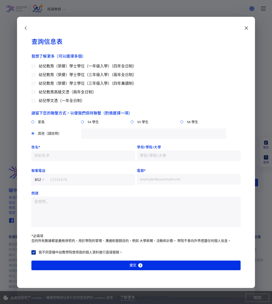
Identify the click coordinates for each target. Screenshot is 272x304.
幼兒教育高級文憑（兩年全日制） (67, 92)
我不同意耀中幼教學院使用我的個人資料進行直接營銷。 (81, 252)
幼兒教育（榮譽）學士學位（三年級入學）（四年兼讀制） (87, 83)
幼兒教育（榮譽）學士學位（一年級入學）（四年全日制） (87, 66)
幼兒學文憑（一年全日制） (62, 100)
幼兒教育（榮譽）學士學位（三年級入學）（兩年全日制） (87, 74)
